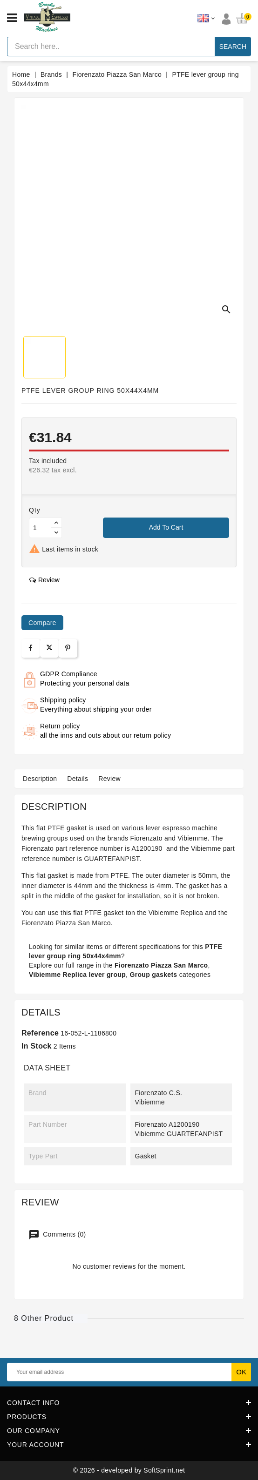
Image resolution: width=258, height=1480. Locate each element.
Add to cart (166, 527)
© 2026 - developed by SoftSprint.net (129, 1470)
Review (109, 778)
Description (40, 778)
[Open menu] (12, 18)
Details (77, 778)
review (44, 580)
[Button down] (56, 532)
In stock (36, 1046)
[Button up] (56, 523)
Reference (40, 1033)
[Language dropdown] (206, 18)
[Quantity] (40, 528)
